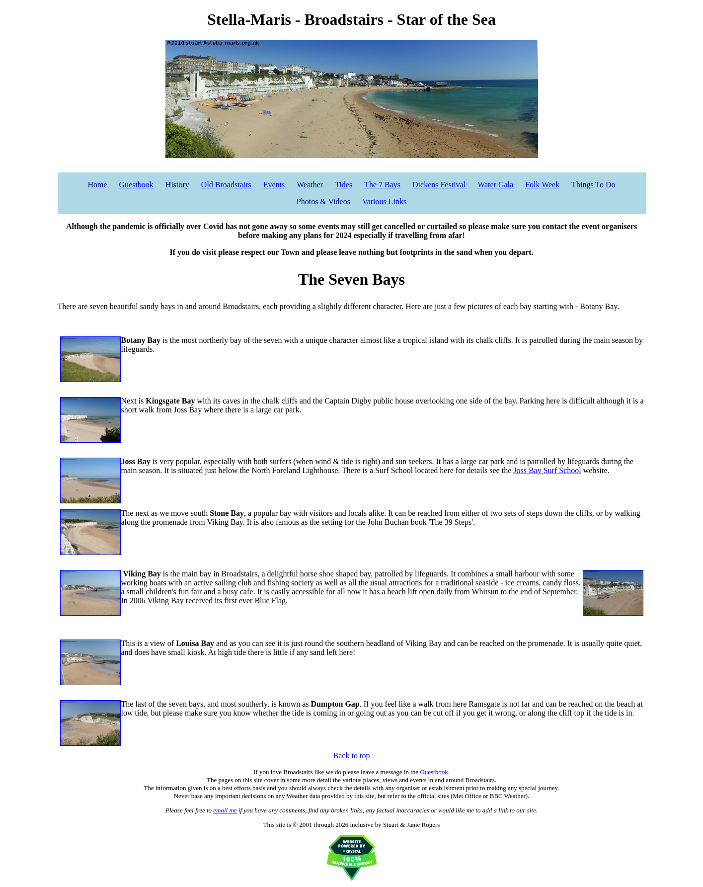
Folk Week (542, 184)
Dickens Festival (439, 184)
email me (224, 810)
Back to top (351, 755)
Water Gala (495, 184)
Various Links (384, 201)
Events (274, 184)
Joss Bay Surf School (547, 470)
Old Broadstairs (226, 184)
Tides (343, 184)
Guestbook (136, 184)
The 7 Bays (382, 184)
